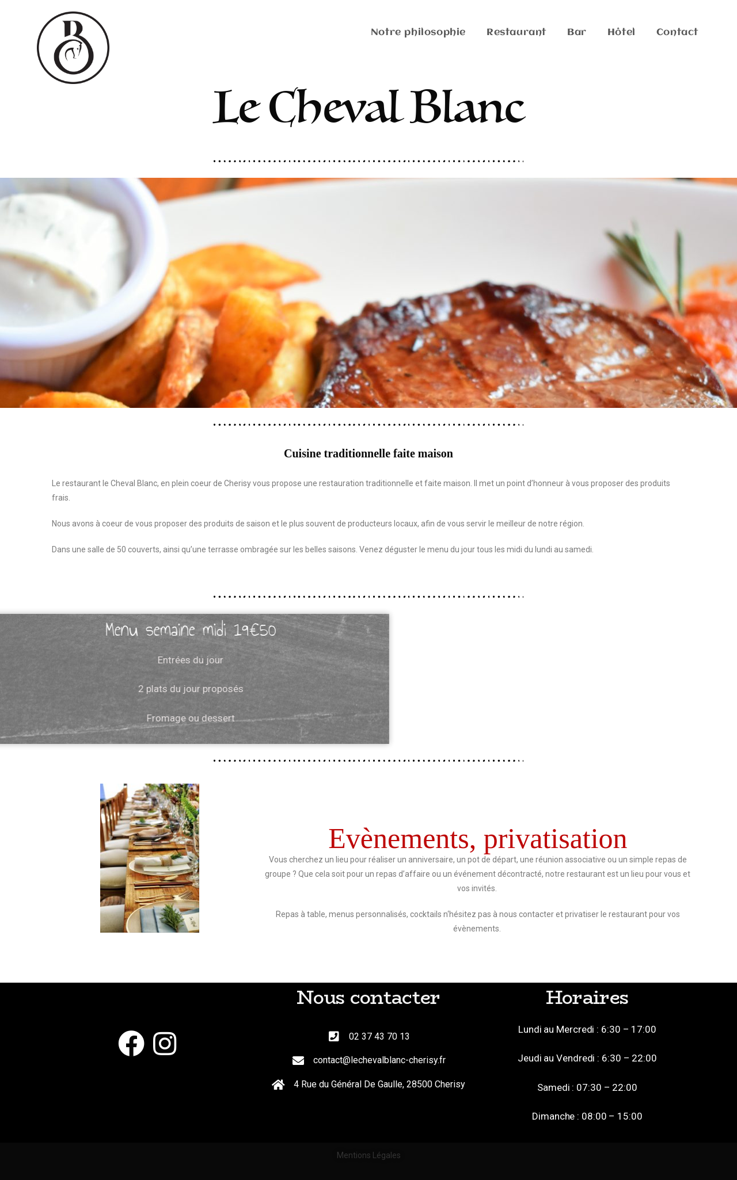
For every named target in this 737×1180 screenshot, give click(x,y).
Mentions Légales (369, 1155)
